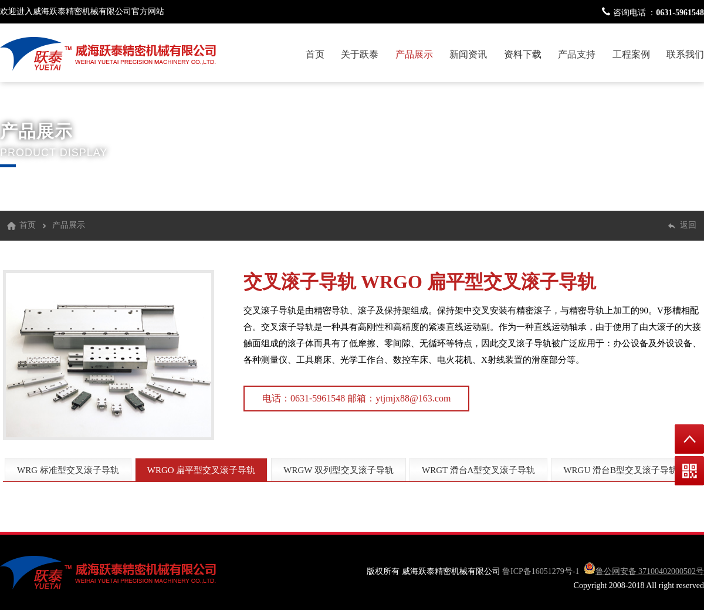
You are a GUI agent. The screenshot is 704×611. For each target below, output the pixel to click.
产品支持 (576, 54)
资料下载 (522, 54)
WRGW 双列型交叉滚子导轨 (338, 470)
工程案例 (631, 54)
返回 (688, 225)
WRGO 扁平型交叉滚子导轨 (478, 281)
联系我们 (685, 54)
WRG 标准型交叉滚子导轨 (68, 470)
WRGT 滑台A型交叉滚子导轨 (478, 470)
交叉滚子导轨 (299, 281)
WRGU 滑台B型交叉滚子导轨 (620, 470)
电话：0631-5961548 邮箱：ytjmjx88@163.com (356, 398)
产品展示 (414, 54)
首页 (315, 54)
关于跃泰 (359, 54)
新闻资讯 (468, 54)
